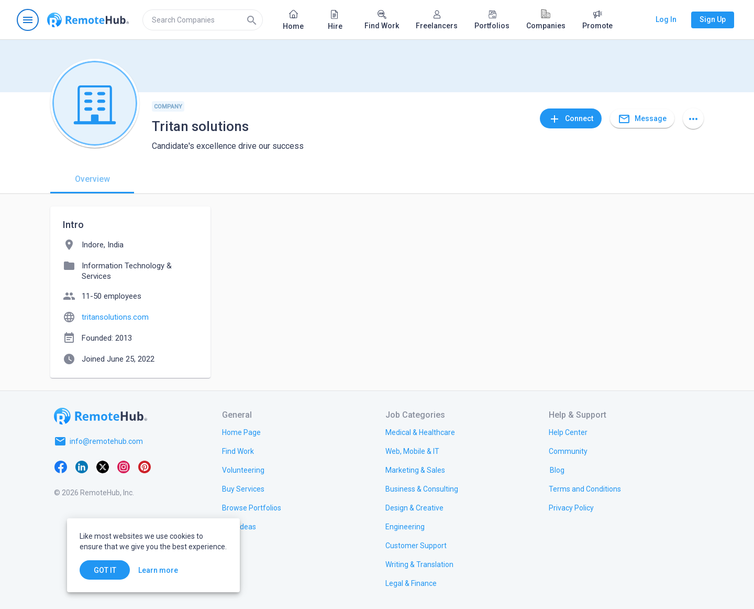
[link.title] (241, 431)
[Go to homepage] (88, 20)
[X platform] (102, 466)
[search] (202, 20)
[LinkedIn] (81, 466)
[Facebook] (60, 466)
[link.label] (568, 431)
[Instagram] (123, 466)
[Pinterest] (144, 466)
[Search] (251, 19)
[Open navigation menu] (28, 20)
